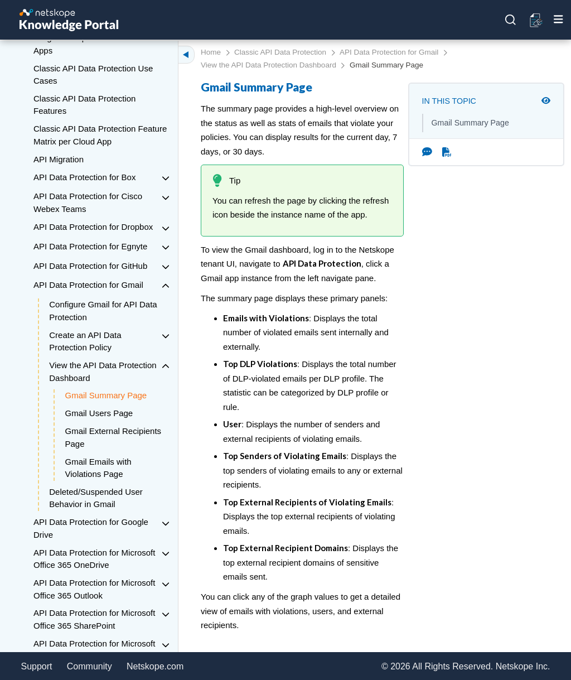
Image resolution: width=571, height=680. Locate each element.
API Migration (58, 159)
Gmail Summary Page (106, 395)
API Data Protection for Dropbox (93, 227)
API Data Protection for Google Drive (90, 528)
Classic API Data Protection (280, 52)
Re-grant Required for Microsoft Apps (92, 44)
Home (211, 52)
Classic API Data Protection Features (84, 105)
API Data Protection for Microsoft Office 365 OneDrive (94, 559)
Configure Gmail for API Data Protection (103, 311)
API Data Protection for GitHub (90, 266)
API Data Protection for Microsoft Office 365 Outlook (94, 589)
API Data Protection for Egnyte (90, 246)
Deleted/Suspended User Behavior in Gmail (96, 498)
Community (89, 666)
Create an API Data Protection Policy (85, 341)
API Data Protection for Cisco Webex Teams (87, 202)
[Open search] (510, 20)
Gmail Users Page (99, 413)
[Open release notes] (536, 20)
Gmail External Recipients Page (113, 437)
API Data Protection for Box (84, 177)
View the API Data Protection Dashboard (102, 371)
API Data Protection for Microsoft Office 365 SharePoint (94, 619)
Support (36, 666)
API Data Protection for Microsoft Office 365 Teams (94, 650)
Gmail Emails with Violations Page (98, 468)
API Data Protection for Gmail (88, 285)
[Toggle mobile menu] (558, 19)
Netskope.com (155, 666)
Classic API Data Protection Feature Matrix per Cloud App (100, 135)
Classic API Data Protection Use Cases (93, 75)
